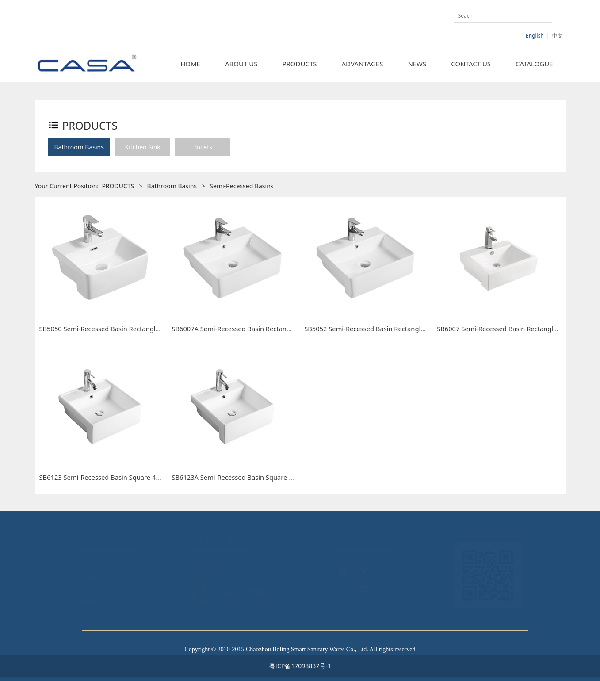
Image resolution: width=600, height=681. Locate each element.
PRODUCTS (299, 63)
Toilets (203, 147)
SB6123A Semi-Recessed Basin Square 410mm (242, 477)
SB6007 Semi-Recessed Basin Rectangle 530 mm (510, 328)
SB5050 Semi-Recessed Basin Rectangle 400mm (111, 328)
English (535, 35)
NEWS (417, 63)
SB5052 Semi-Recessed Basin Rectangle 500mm (376, 328)
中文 (557, 35)
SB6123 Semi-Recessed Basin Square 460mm (107, 477)
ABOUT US (241, 63)
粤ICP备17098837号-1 (300, 666)
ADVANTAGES (362, 63)
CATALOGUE (534, 63)
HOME (190, 63)
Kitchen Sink (142, 147)
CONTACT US (471, 63)
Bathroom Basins (79, 147)
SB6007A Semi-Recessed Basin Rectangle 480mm (246, 328)
